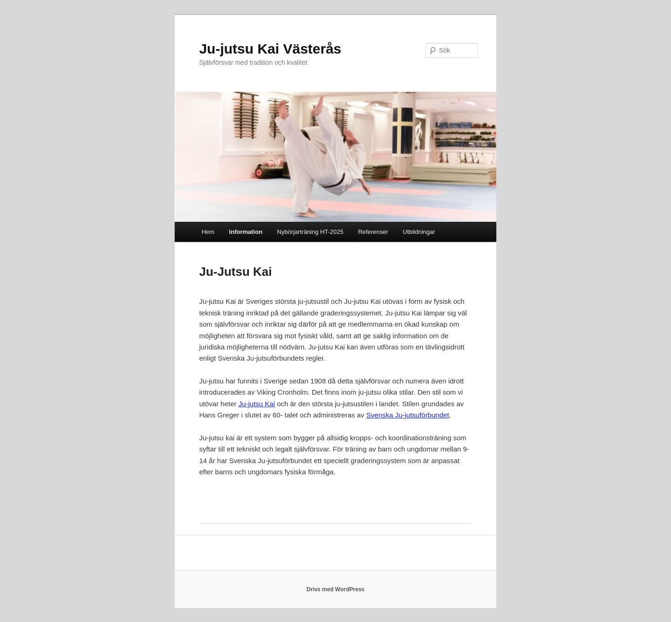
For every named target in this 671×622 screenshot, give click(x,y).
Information (246, 231)
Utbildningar (419, 231)
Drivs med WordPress (336, 589)
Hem (208, 231)
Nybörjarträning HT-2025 (310, 231)
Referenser (373, 231)
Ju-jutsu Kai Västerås (270, 48)
